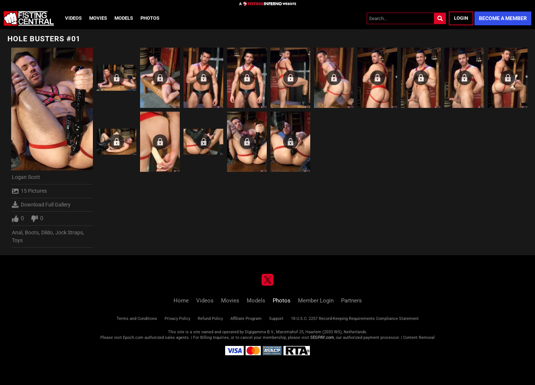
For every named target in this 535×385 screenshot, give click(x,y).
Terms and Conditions (137, 318)
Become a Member (503, 18)
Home (181, 300)
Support (276, 318)
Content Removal (419, 337)
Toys (17, 240)
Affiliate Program (246, 318)
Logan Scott (26, 177)
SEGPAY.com (322, 337)
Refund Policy (210, 318)
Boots (32, 232)
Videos (73, 18)
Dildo (47, 232)
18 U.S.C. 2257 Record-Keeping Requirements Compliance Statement (355, 318)
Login (461, 18)
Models (123, 18)
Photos (149, 18)
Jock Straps (69, 232)
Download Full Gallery (41, 204)
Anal (17, 232)
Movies (98, 18)
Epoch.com (133, 337)
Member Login (316, 300)
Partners (351, 300)
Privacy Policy (177, 318)
